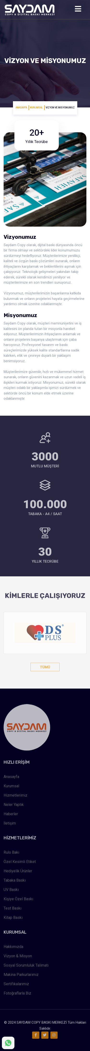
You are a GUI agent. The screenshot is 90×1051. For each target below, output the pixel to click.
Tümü (45, 666)
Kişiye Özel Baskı (18, 899)
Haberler (11, 814)
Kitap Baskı (13, 918)
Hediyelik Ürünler (18, 872)
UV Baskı (11, 890)
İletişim (10, 824)
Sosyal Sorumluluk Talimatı (26, 966)
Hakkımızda (13, 947)
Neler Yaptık (14, 805)
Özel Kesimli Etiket (20, 862)
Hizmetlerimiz (15, 796)
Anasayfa (21, 107)
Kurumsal (36, 107)
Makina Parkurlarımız (21, 975)
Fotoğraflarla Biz (17, 994)
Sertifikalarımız (16, 984)
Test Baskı (12, 909)
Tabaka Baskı (15, 881)
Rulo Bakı (11, 853)
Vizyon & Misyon (18, 957)
